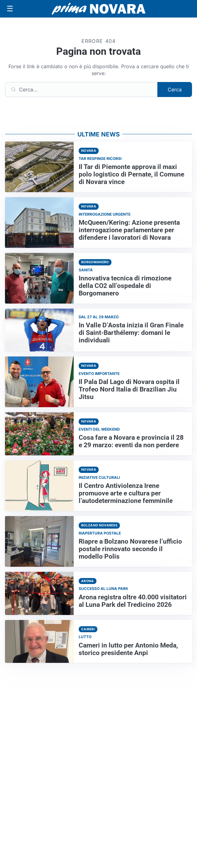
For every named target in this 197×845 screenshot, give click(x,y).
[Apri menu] (10, 9)
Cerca (175, 89)
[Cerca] (81, 89)
